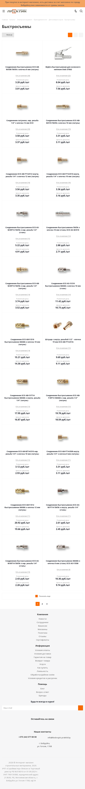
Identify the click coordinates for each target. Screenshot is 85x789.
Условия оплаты (42, 650)
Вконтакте (32, 724)
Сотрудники (42, 622)
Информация (42, 645)
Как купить (42, 667)
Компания (42, 614)
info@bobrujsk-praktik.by (59, 737)
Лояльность (42, 671)
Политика (42, 633)
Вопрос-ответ (42, 692)
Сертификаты (42, 640)
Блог (42, 688)
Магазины (42, 629)
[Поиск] (81, 11)
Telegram (51, 724)
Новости (43, 619)
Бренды (42, 695)
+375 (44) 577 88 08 (28, 737)
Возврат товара (42, 660)
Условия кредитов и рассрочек (42, 678)
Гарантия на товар (42, 657)
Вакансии (42, 626)
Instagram (45, 724)
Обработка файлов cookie (42, 674)
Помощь (42, 684)
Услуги (42, 664)
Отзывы (42, 636)
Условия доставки (42, 653)
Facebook (38, 724)
